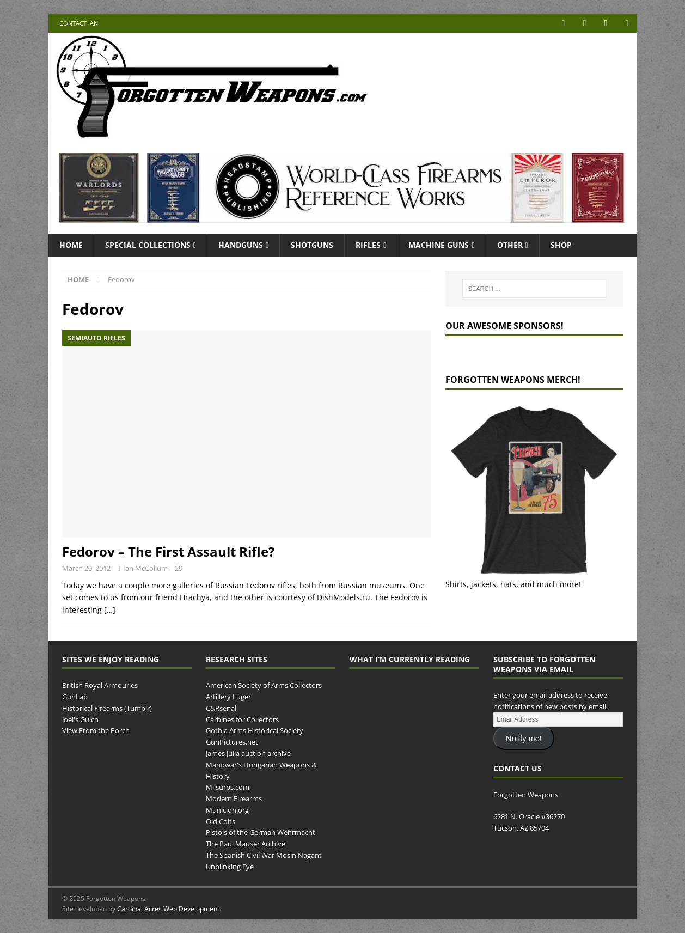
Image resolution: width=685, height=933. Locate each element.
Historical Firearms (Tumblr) (107, 708)
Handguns (240, 245)
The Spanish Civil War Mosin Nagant (264, 855)
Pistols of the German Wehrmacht (260, 832)
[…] (109, 610)
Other (510, 245)
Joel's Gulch (80, 719)
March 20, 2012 (86, 568)
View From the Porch (96, 730)
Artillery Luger (228, 697)
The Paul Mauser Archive (245, 844)
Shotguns (312, 245)
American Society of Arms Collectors (264, 685)
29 (178, 568)
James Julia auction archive (248, 753)
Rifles (368, 245)
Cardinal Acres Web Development (168, 908)
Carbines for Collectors (242, 719)
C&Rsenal (221, 708)
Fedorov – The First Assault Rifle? (168, 551)
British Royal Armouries (100, 685)
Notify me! (524, 738)
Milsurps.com (227, 787)
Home (71, 245)
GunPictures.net (232, 742)
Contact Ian (78, 23)
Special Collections (148, 245)
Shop (561, 245)
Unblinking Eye (230, 866)
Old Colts (220, 821)
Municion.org (227, 810)
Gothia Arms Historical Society (254, 730)
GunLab (75, 697)
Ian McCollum (145, 568)
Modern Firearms (234, 798)
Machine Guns (438, 245)
